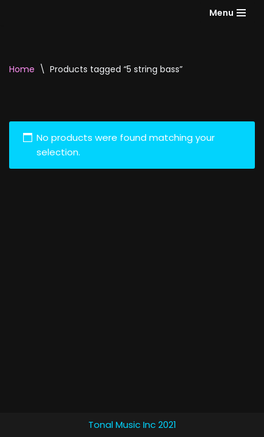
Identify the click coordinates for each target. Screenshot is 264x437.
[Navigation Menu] (227, 12)
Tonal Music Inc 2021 (132, 424)
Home (22, 69)
